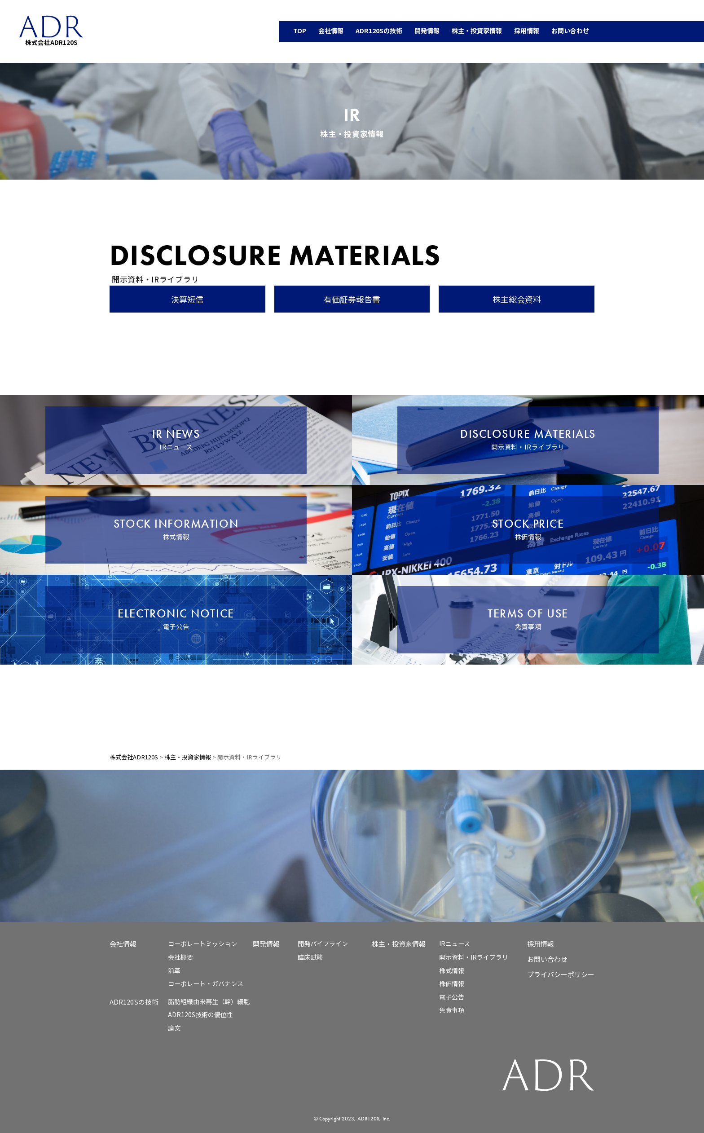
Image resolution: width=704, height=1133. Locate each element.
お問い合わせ (547, 959)
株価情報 (451, 983)
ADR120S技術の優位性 (200, 1014)
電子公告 (451, 996)
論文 (174, 1027)
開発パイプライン (323, 943)
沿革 (174, 970)
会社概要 (180, 956)
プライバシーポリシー (560, 974)
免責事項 (451, 1009)
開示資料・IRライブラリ (473, 956)
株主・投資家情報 (399, 943)
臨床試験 (310, 956)
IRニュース (454, 943)
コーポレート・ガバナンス (205, 983)
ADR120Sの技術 (134, 1001)
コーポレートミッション (202, 943)
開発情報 (266, 943)
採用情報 (540, 943)
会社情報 (123, 943)
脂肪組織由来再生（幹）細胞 (209, 1001)
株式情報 (451, 970)
